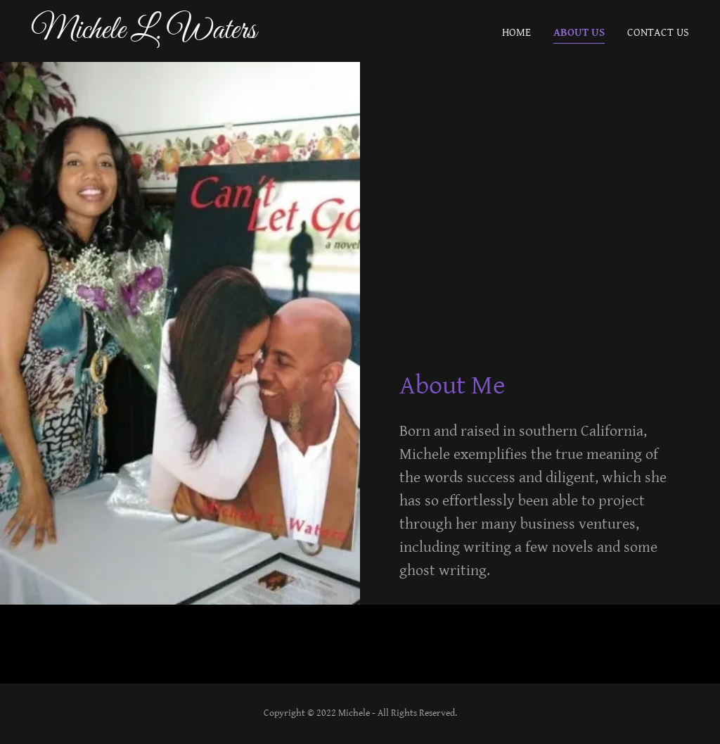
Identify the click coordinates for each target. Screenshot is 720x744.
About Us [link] (579, 32)
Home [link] (516, 32)
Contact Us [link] (658, 32)
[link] (146, 35)
